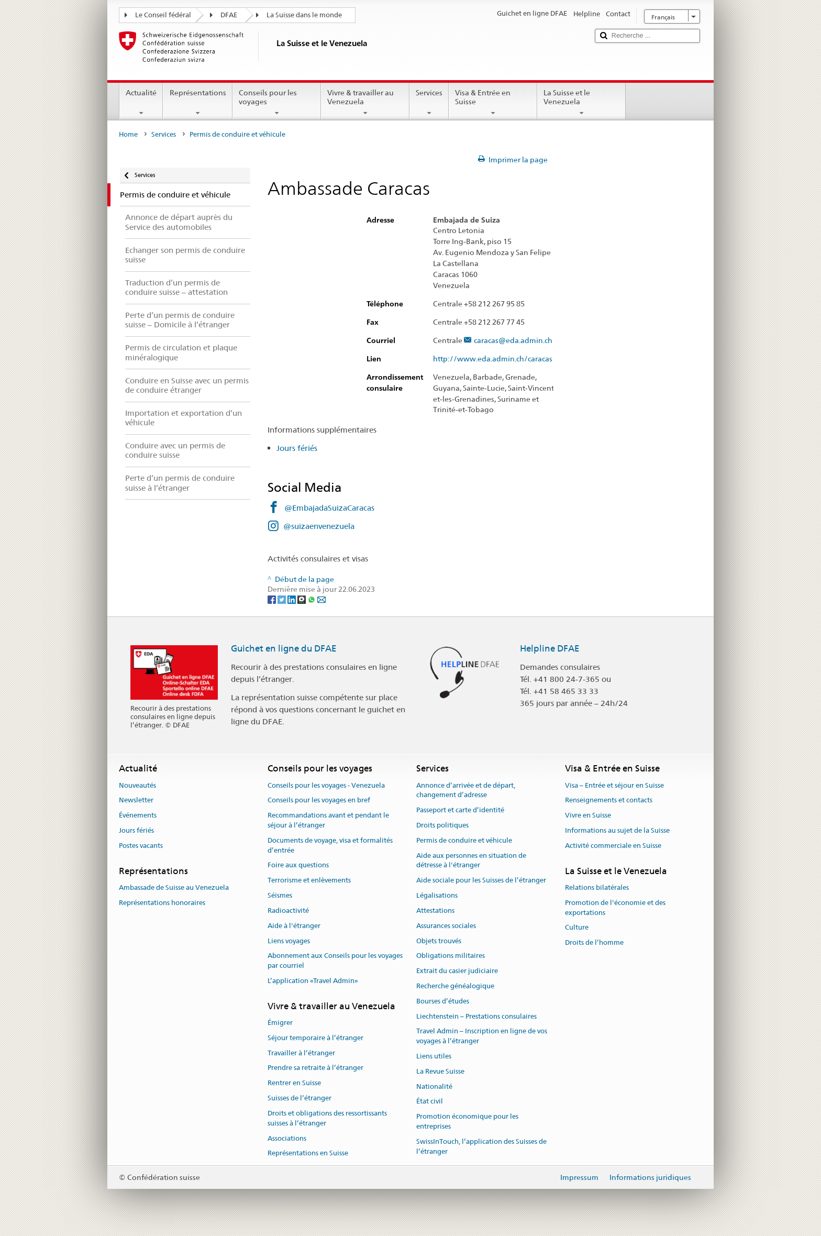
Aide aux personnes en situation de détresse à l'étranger (471, 860)
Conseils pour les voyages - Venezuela (326, 785)
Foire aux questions (298, 865)
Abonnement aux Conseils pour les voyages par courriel (335, 961)
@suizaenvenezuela (318, 526)
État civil (429, 1102)
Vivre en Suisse (588, 816)
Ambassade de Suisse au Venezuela (174, 887)
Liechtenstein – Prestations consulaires (476, 1016)
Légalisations (437, 895)
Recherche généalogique (455, 986)
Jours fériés (296, 448)
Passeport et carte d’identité (460, 810)
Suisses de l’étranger (299, 1098)
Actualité (141, 103)
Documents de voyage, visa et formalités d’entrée (330, 845)
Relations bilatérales (597, 887)
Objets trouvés (438, 941)
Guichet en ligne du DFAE (284, 648)
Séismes (280, 895)
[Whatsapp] (312, 599)
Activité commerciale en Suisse (613, 845)
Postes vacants (141, 845)
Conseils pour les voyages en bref (319, 800)
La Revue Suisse (440, 1071)
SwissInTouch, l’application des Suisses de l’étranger (481, 1146)
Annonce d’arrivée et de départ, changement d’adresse (465, 790)
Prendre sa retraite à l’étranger (315, 1068)
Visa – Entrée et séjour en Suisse (614, 785)
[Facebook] (273, 599)
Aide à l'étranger (294, 926)
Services (429, 103)
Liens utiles (433, 1056)
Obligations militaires (450, 956)
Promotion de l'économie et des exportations (615, 908)
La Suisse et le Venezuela (581, 103)
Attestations (435, 910)
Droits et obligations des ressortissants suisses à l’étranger (327, 1118)
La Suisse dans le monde (304, 15)
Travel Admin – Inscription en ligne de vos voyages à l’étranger (481, 1036)
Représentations (197, 103)
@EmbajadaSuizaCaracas (329, 508)
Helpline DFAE (550, 648)
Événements (138, 816)
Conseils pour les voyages (276, 103)
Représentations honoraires (162, 903)
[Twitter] (282, 599)
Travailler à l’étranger (301, 1053)
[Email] (321, 599)
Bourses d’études (442, 1001)
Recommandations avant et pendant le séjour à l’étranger (328, 821)
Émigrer (280, 1023)
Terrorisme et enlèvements (309, 881)
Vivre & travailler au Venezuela (365, 103)
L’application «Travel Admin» (313, 981)
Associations (287, 1138)
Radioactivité (288, 910)
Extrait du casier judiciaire (457, 971)
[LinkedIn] (292, 599)
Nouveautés (137, 785)
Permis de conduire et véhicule (464, 840)
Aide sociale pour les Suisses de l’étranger (481, 881)
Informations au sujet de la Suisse (617, 830)
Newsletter (136, 800)
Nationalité (434, 1086)
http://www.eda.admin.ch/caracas (497, 359)
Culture (577, 928)
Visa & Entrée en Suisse (493, 103)
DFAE (228, 15)
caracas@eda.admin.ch (513, 341)
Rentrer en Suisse (294, 1083)
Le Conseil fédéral (163, 15)
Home (128, 134)
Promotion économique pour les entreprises (467, 1122)
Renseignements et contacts (608, 800)
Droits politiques (442, 825)
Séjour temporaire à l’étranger (315, 1038)
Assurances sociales (446, 926)
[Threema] (302, 599)
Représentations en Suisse (308, 1153)
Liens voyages (289, 941)
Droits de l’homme (594, 942)
